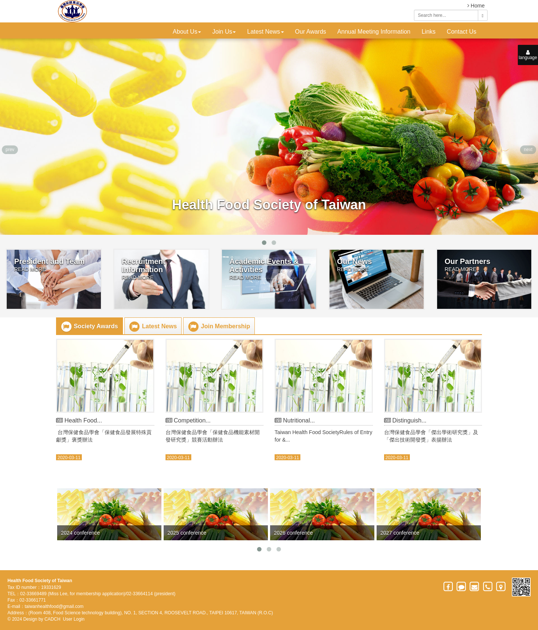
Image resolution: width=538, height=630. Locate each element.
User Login (73, 619)
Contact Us (461, 31)
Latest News (265, 31)
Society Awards (89, 327)
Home (476, 6)
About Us (187, 31)
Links (429, 31)
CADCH (52, 619)
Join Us (224, 31)
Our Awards (310, 31)
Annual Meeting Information (374, 31)
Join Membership (218, 327)
